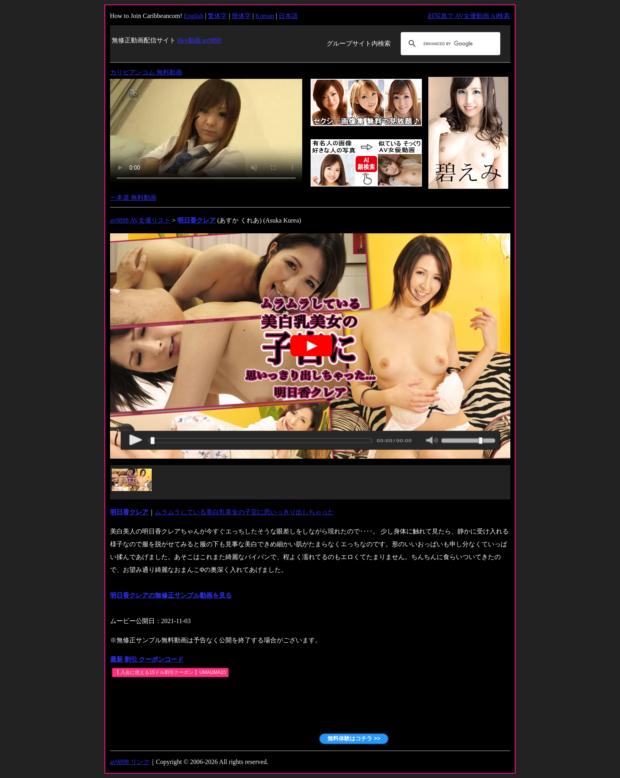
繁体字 (217, 15)
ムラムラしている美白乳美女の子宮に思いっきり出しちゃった (244, 512)
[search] (449, 43)
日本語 (288, 15)
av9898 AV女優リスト (140, 220)
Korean (264, 15)
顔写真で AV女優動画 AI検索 (469, 15)
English (193, 15)
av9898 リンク (130, 761)
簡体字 (241, 15)
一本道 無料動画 (133, 197)
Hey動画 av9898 (199, 40)
